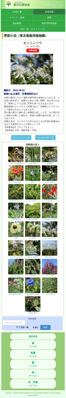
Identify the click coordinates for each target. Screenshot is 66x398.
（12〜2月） (33, 384)
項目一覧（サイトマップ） (33, 29)
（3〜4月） (33, 345)
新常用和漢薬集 (49, 23)
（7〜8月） (33, 364)
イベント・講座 (16, 17)
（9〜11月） (33, 374)
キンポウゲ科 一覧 (45, 137)
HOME (16, 11)
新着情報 (49, 11)
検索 (45, 327)
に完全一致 (24, 327)
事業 (49, 17)
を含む (36, 327)
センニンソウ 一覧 (21, 137)
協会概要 (17, 23)
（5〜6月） (33, 354)
